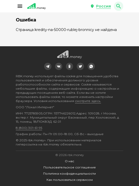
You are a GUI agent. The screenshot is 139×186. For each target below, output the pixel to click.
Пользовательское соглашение (69, 167)
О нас (69, 161)
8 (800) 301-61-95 (29, 128)
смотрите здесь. (88, 101)
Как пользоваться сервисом (70, 180)
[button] (20, 6)
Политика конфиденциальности (69, 173)
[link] (47, 66)
